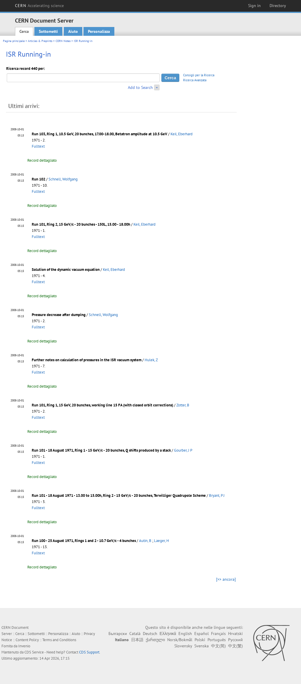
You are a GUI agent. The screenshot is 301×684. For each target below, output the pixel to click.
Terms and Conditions (59, 639)
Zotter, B (182, 405)
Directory (278, 5)
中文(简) (218, 645)
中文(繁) (235, 645)
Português (217, 639)
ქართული (155, 639)
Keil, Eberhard (181, 133)
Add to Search (140, 87)
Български (117, 633)
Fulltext (38, 146)
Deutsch (150, 633)
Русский (235, 639)
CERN (39, 5)
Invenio (24, 646)
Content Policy (27, 639)
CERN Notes (63, 41)
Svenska (201, 645)
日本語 (137, 639)
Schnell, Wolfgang (63, 179)
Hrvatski (235, 633)
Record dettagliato (42, 160)
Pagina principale (14, 41)
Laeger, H (161, 540)
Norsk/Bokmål (179, 639)
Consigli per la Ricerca (198, 75)
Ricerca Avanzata (194, 80)
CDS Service (34, 652)
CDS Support (89, 652)
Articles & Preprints (40, 41)
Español (201, 633)
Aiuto (73, 31)
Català (135, 633)
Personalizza (99, 31)
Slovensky (183, 645)
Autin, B (145, 540)
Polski (200, 639)
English (185, 633)
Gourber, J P (183, 450)
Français (218, 633)
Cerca (24, 31)
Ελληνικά (168, 633)
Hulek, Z (151, 359)
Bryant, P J (217, 495)
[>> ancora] (226, 579)
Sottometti (48, 31)
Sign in (254, 5)
